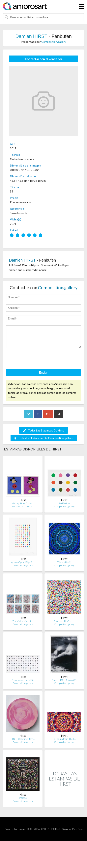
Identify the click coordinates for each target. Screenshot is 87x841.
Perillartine (64, 503)
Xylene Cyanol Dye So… (23, 562)
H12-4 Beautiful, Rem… (23, 738)
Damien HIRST (31, 36)
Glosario (66, 828)
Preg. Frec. (77, 828)
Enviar (43, 372)
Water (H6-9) (64, 562)
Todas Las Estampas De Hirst (43, 430)
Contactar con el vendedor (43, 59)
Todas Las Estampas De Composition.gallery (43, 438)
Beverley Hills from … (64, 621)
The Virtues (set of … (23, 621)
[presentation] (36, 359)
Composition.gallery (53, 41)
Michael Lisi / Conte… (23, 506)
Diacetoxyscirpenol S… (23, 679)
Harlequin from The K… (64, 738)
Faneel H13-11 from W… (64, 679)
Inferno (23, 797)
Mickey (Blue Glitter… (23, 503)
